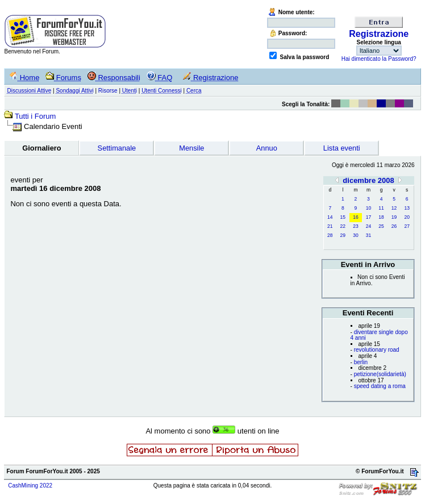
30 (355, 235)
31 (368, 235)
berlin (361, 362)
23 (355, 226)
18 (381, 217)
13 (406, 208)
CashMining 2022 (30, 485)
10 (368, 208)
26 (394, 226)
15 (342, 217)
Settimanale (117, 148)
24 (368, 226)
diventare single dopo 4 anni (379, 335)
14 (329, 217)
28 (329, 235)
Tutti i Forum (35, 116)
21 (329, 226)
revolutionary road (376, 350)
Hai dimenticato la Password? (378, 59)
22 (342, 226)
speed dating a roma (380, 386)
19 (394, 217)
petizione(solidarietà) (380, 374)
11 (381, 208)
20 (406, 217)
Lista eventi (341, 148)
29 (342, 235)
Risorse (108, 91)
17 (368, 217)
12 (394, 208)
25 (381, 226)
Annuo (266, 148)
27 (406, 226)
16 (355, 217)
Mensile (191, 148)
